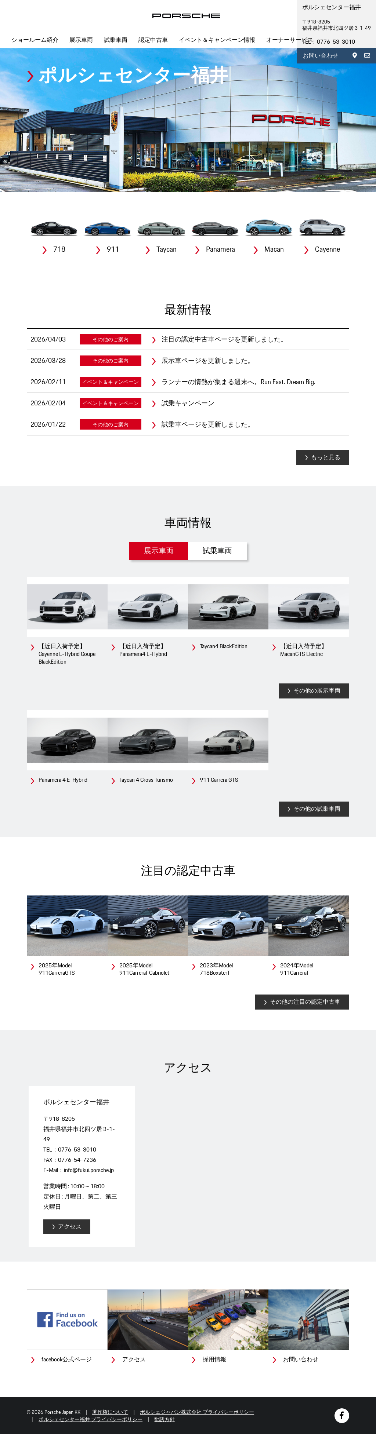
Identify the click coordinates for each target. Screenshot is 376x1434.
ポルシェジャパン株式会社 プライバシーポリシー (197, 1412)
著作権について (110, 1412)
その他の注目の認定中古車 (305, 1001)
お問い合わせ (320, 55)
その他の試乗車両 (316, 808)
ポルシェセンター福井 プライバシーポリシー (90, 1419)
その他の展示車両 (316, 690)
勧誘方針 (164, 1419)
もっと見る (325, 457)
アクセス (70, 1226)
